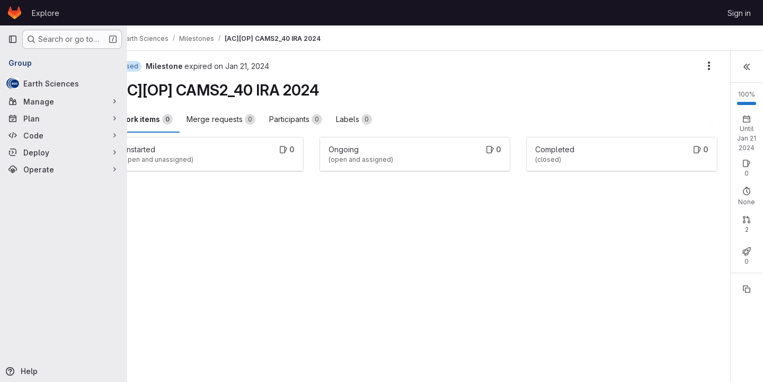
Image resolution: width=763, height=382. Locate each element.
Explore (45, 13)
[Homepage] (14, 12)
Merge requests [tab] (248, 119)
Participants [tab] (323, 119)
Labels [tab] (381, 119)
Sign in (739, 13)
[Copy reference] (746, 308)
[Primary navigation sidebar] (12, 39)
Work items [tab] (173, 119)
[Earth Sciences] (63, 83)
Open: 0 (635, 174)
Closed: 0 (675, 174)
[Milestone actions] (588, 65)
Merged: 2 (719, 245)
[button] (746, 65)
